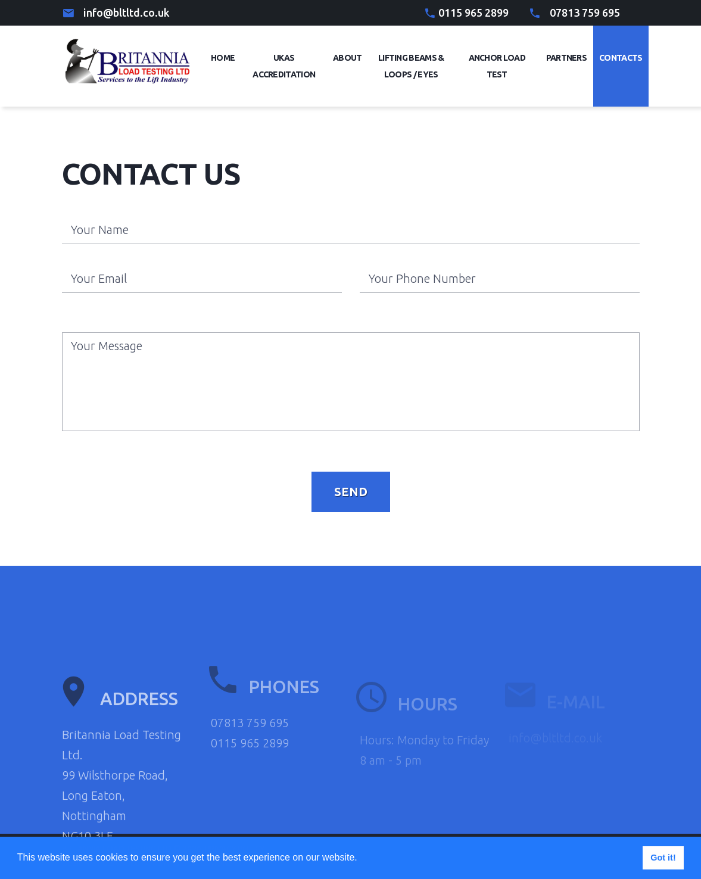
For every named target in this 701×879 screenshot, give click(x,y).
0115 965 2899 (473, 12)
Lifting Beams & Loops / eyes (411, 66)
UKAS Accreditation (284, 66)
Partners (566, 58)
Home (223, 58)
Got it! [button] (662, 857)
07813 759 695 (585, 12)
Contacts (620, 58)
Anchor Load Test (497, 66)
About (347, 58)
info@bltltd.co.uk (126, 12)
